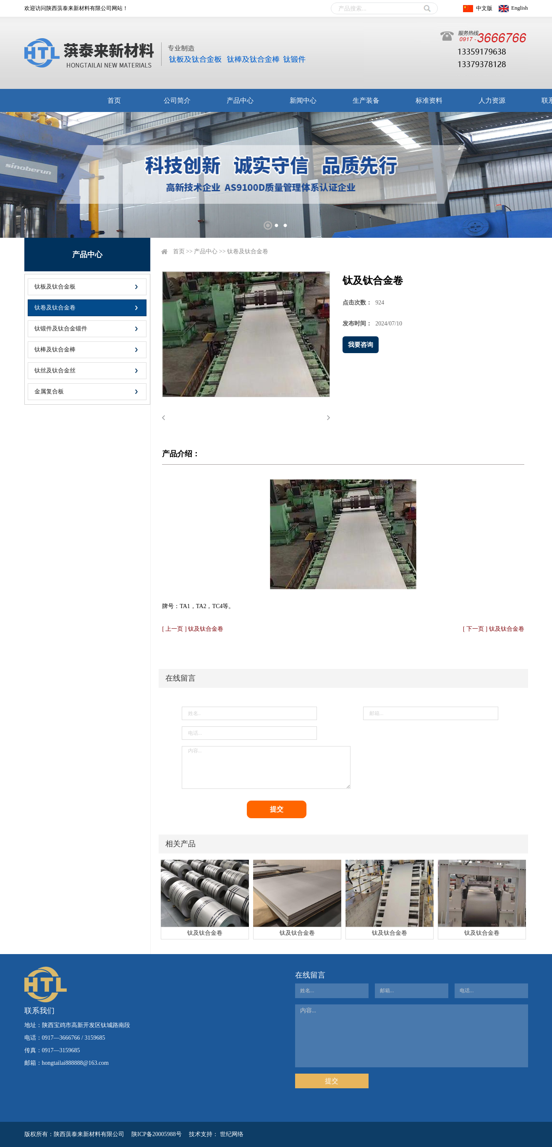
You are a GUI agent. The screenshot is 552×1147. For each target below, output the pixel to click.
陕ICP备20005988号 (156, 1134)
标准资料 (429, 100)
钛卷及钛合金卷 (55, 307)
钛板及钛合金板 (55, 286)
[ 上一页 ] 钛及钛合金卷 (192, 629)
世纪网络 (231, 1134)
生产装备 (366, 100)
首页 (114, 100)
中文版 (484, 8)
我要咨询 (360, 344)
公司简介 (177, 100)
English (519, 8)
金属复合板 (49, 391)
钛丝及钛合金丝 (55, 370)
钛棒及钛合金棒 (55, 349)
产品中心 (240, 100)
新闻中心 (303, 100)
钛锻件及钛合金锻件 (60, 328)
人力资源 (492, 100)
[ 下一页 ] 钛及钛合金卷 (493, 629)
